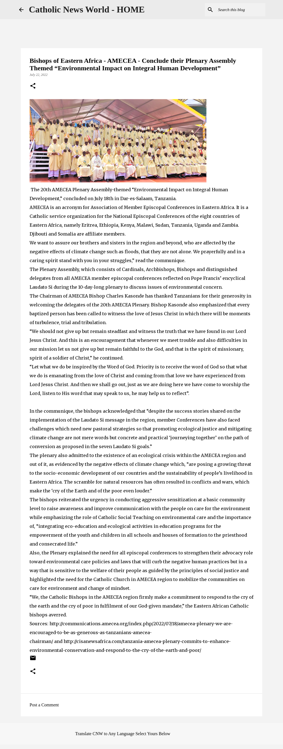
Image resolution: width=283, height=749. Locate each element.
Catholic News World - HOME (87, 9)
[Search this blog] (236, 9)
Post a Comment (44, 704)
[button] (33, 86)
